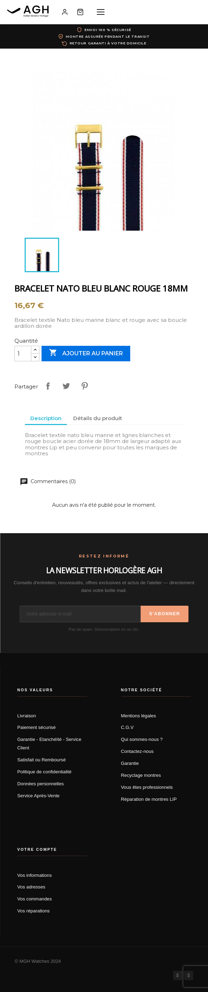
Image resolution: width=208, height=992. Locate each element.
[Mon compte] (64, 12)
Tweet (66, 386)
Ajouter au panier (86, 353)
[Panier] (80, 12)
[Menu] (100, 12)
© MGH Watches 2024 (38, 961)
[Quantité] (22, 353)
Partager (48, 386)
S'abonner (164, 613)
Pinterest (84, 386)
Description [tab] (46, 418)
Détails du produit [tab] (97, 418)
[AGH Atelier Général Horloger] (29, 12)
